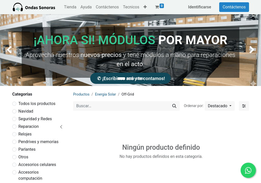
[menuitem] (70, 7)
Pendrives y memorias (38, 141)
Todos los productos (37, 103)
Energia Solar (105, 94)
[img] (10, 50)
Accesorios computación (30, 175)
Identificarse (199, 7)
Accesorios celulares (37, 164)
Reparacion (28, 126)
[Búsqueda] (174, 106)
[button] (145, 7)
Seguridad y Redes (35, 118)
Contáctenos (234, 7)
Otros (23, 157)
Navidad (25, 111)
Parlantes (27, 149)
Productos (81, 94)
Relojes (25, 134)
